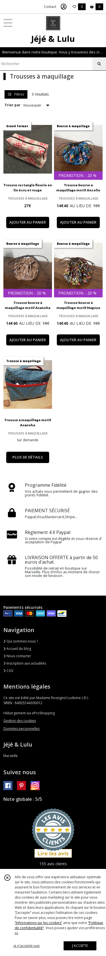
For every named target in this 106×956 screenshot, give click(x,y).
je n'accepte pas (27, 945)
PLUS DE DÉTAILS (27, 457)
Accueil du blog (17, 648)
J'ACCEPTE (80, 945)
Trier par (13, 105)
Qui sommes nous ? (20, 641)
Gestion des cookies (19, 720)
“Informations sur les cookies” (38, 922)
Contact (50, 6)
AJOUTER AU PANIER (27, 222)
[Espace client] (63, 7)
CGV (8, 670)
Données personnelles (21, 728)
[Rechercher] (99, 63)
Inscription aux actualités (24, 663)
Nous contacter (17, 656)
